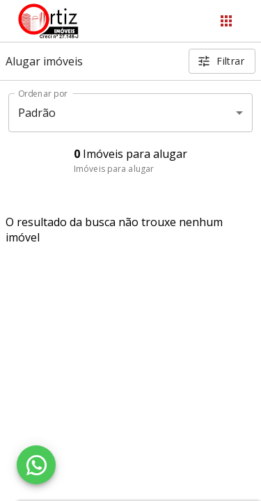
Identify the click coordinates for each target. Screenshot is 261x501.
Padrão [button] (37, 112)
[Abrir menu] (226, 21)
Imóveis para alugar (114, 169)
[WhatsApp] (36, 464)
